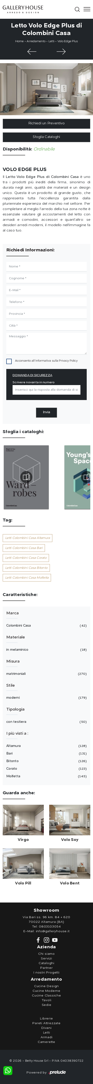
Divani (46, 1028)
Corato (45, 768)
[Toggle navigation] (85, 9)
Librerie (46, 1018)
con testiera (45, 721)
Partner (46, 967)
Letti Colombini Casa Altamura (27, 538)
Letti (51, 41)
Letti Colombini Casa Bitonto (26, 567)
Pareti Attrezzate (46, 1023)
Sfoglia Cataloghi (46, 137)
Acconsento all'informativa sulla (46, 360)
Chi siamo (46, 953)
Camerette (46, 1042)
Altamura (45, 746)
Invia (46, 412)
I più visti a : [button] (17, 734)
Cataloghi (46, 963)
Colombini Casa (45, 625)
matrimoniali (45, 673)
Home (19, 41)
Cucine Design (46, 986)
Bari (45, 753)
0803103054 (50, 926)
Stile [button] (10, 686)
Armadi (47, 1037)
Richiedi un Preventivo (46, 123)
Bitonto (45, 761)
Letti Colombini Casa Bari (23, 548)
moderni (45, 697)
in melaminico (45, 649)
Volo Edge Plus (68, 41)
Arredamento (36, 41)
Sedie (46, 1005)
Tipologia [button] (15, 709)
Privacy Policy (68, 360)
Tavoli (46, 1000)
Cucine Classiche (46, 995)
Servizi (46, 958)
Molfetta (45, 776)
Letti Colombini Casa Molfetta (27, 577)
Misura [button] (13, 661)
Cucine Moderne (46, 990)
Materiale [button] (15, 637)
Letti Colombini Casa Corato (25, 557)
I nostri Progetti (46, 972)
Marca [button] (12, 613)
